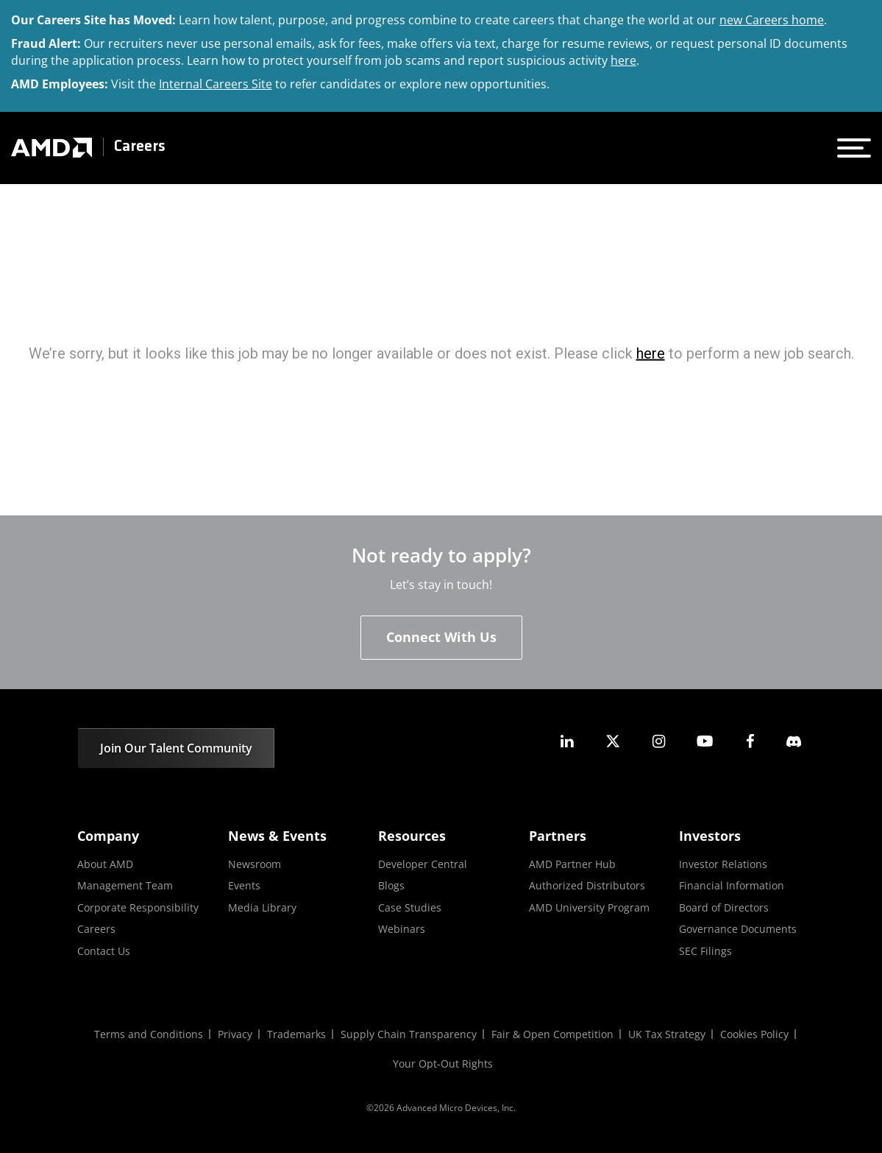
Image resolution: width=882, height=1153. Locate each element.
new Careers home (771, 20)
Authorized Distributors (587, 885)
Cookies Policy (754, 1034)
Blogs (391, 885)
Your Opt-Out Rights (443, 1064)
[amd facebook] (750, 741)
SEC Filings (705, 951)
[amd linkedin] (567, 741)
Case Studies (409, 907)
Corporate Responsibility (138, 907)
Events (244, 885)
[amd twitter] (613, 741)
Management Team (125, 885)
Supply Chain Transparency (409, 1034)
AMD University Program (589, 907)
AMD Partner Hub (572, 864)
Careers (140, 146)
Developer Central (422, 864)
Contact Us (103, 951)
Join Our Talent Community (176, 748)
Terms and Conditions (148, 1034)
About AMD (105, 864)
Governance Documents (738, 929)
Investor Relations (723, 864)
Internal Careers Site (215, 84)
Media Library (262, 907)
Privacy (235, 1034)
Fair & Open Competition (552, 1034)
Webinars (401, 929)
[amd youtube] (704, 741)
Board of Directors (724, 907)
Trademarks (296, 1034)
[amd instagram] (658, 741)
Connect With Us (441, 637)
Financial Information (731, 885)
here (623, 60)
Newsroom (254, 864)
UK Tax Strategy (666, 1034)
